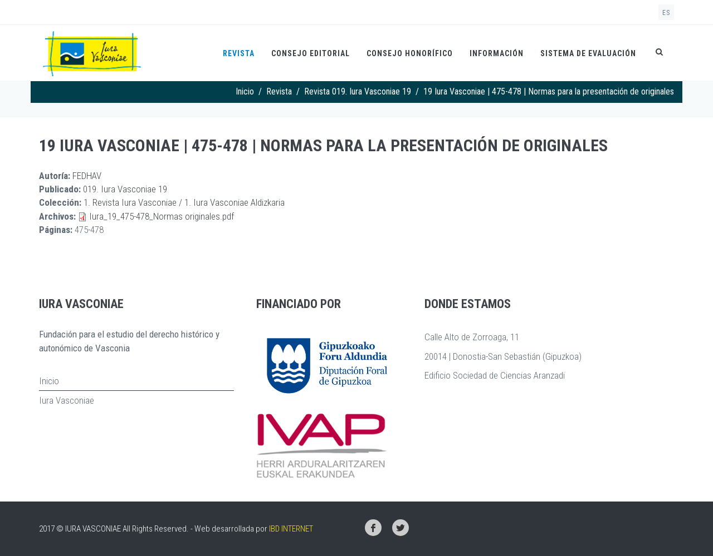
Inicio (245, 91)
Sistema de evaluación (588, 53)
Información (497, 53)
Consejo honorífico (410, 53)
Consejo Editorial (310, 53)
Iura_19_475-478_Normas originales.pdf (161, 216)
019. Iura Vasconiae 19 (125, 189)
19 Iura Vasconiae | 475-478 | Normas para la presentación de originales (323, 145)
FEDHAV (86, 175)
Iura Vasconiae (66, 400)
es (666, 13)
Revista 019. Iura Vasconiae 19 (357, 91)
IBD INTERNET (291, 529)
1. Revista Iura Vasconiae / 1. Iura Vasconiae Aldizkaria (184, 202)
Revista (239, 53)
